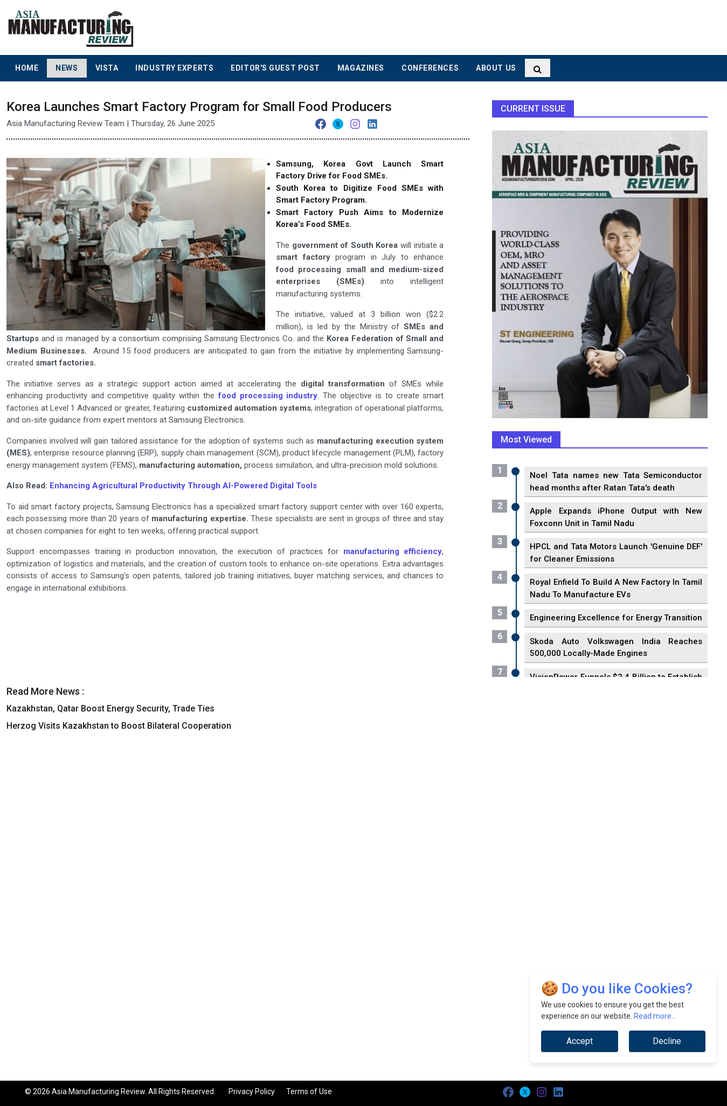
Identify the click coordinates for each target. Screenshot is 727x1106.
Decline (667, 1041)
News (67, 68)
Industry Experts (174, 68)
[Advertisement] (445, 27)
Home (26, 68)
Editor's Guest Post (275, 68)
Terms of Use (309, 1091)
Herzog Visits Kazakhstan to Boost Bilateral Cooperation (118, 726)
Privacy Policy (252, 1091)
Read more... (655, 1016)
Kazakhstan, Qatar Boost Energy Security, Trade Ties (110, 708)
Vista (107, 68)
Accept (579, 1041)
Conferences (430, 68)
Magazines (360, 68)
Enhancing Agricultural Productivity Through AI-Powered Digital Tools (183, 485)
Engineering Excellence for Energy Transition (616, 618)
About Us (496, 68)
